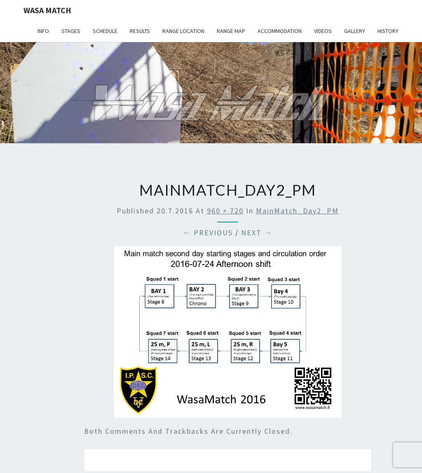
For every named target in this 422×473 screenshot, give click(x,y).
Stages (70, 31)
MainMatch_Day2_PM (297, 210)
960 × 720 (225, 210)
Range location (183, 31)
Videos (323, 31)
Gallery (354, 31)
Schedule (105, 31)
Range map (231, 31)
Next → (256, 232)
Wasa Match (47, 10)
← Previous (208, 232)
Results (140, 31)
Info (43, 31)
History (388, 31)
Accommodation (280, 31)
